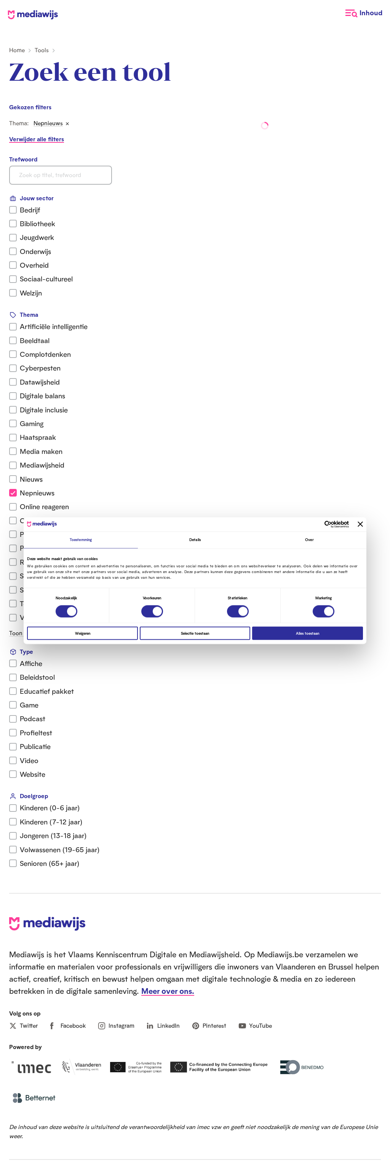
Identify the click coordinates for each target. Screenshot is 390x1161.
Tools (42, 50)
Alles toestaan (307, 633)
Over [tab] (309, 540)
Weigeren (82, 633)
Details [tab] (195, 540)
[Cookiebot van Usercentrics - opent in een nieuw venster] (315, 524)
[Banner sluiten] (360, 524)
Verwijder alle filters (36, 139)
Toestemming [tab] (81, 540)
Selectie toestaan (195, 633)
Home (17, 50)
